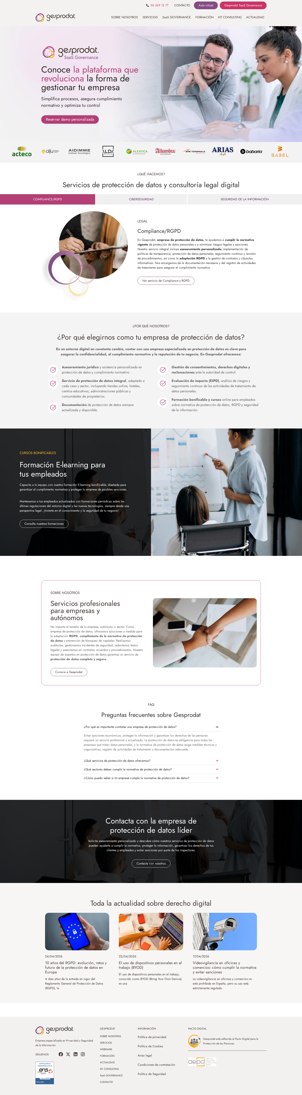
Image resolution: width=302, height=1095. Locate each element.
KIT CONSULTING (230, 17)
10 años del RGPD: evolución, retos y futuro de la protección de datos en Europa (76, 967)
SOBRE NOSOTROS (124, 17)
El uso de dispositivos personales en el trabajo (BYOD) (150, 965)
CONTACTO (182, 5)
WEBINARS (106, 1049)
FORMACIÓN (204, 17)
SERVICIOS (150, 17)
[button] (2, 152)
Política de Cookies (150, 1046)
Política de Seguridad (152, 1074)
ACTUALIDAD (255, 17)
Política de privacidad (152, 1037)
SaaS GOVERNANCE (176, 17)
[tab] (47, 199)
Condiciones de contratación (156, 1064)
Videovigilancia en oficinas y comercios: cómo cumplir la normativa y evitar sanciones (224, 967)
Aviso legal (145, 1055)
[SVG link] (202, 1061)
